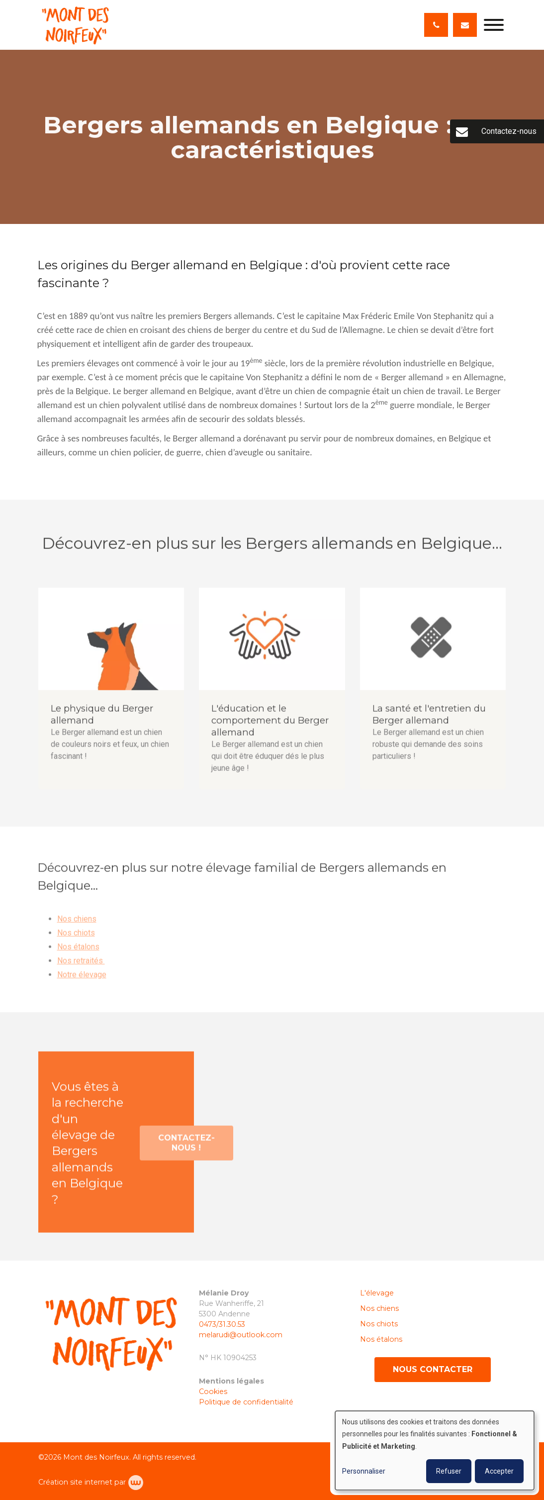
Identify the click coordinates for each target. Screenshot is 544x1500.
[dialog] (434, 1450)
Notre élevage (81, 978)
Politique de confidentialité (246, 1401)
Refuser (448, 1471)
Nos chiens (76, 923)
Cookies (214, 1391)
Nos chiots (76, 937)
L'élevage (377, 1292)
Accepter (499, 1471)
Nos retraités (81, 964)
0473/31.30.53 (222, 1324)
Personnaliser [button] (363, 1471)
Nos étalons (78, 951)
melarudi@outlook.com (240, 1334)
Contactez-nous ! (186, 1147)
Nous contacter (432, 1369)
